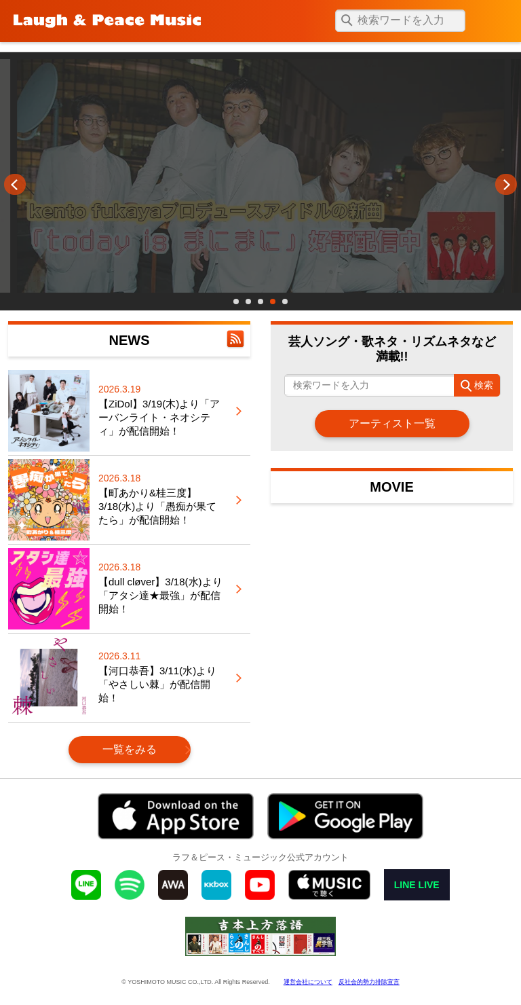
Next (506, 185)
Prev (15, 185)
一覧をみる (129, 749)
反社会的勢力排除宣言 (369, 982)
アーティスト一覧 (392, 423)
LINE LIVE (417, 884)
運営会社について (308, 982)
